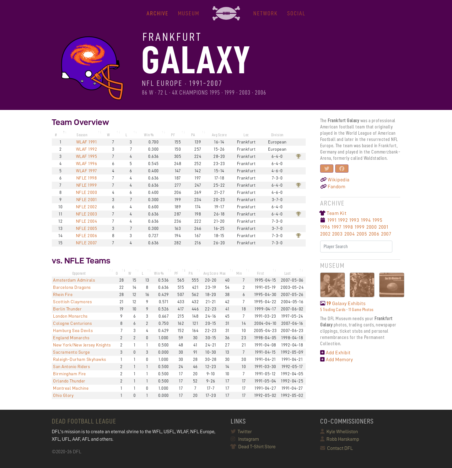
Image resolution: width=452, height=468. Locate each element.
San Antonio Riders (71, 366)
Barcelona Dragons (72, 287)
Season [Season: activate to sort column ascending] (82, 135)
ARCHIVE (158, 13)
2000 (371, 227)
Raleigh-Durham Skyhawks (79, 359)
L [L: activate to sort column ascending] (126, 135)
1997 (336, 227)
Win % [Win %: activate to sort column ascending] (149, 135)
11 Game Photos (361, 309)
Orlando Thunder (69, 381)
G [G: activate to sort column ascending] (117, 273)
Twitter (241, 431)
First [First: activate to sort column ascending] (260, 273)
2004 (349, 234)
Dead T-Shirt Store (253, 446)
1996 (325, 227)
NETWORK (265, 13)
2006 (374, 234)
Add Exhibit (335, 352)
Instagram (245, 439)
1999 (359, 227)
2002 (325, 234)
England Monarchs (71, 337)
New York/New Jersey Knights (82, 345)
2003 (337, 234)
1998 (348, 227)
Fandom (332, 186)
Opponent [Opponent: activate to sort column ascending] (79, 273)
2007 (386, 234)
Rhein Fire (63, 294)
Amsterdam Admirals (74, 280)
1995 (377, 220)
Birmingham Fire (69, 374)
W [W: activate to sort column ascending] (108, 135)
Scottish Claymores (72, 301)
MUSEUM (188, 13)
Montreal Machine (71, 388)
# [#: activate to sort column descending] (56, 135)
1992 (342, 220)
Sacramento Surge (71, 352)
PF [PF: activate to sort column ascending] (173, 135)
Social (296, 13)
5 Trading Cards (333, 309)
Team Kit (333, 213)
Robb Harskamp (339, 439)
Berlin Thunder (67, 309)
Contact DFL (336, 448)
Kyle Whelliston (339, 431)
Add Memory (336, 359)
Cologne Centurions (72, 323)
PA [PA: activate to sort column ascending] (193, 135)
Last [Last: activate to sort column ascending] (287, 273)
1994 (366, 220)
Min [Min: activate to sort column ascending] (239, 273)
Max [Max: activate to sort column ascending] (223, 273)
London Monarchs (70, 316)
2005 (362, 234)
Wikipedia (335, 179)
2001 (383, 227)
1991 (331, 220)
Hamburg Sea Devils (73, 330)
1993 (354, 220)
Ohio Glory (63, 395)
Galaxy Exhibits (342, 303)
